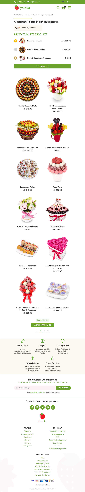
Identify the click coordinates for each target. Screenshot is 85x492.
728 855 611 (19, 2)
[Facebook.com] (32, 407)
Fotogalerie (27, 446)
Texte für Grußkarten (42, 472)
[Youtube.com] (48, 407)
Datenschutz (57, 443)
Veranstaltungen (39, 15)
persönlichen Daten (37, 392)
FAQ (57, 437)
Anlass (27, 15)
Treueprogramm (57, 434)
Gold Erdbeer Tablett (36, 49)
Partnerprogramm (42, 463)
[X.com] (42, 407)
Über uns (27, 431)
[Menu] (69, 8)
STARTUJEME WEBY (47, 489)
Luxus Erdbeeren (34, 41)
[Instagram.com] (37, 407)
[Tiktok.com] (53, 407)
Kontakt (27, 443)
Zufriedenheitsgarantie (57, 449)
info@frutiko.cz (33, 2)
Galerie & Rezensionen (42, 469)
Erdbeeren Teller (27, 187)
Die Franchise (42, 461)
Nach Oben (42, 320)
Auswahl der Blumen (43, 475)
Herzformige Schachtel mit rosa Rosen (57, 267)
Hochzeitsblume (58, 226)
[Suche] (58, 8)
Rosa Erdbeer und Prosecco (39, 58)
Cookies (58, 446)
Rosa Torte (57, 187)
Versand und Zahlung (57, 431)
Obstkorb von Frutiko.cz (27, 148)
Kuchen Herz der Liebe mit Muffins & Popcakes (27, 308)
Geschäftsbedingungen (57, 440)
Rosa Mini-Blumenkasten (27, 226)
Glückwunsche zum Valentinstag (57, 107)
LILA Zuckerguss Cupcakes (57, 307)
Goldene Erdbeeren (27, 266)
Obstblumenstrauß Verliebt (58, 148)
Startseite (18, 15)
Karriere (27, 440)
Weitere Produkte (42, 325)
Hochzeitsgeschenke (25, 28)
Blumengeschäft (27, 434)
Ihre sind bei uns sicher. (43, 392)
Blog (42, 458)
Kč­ (68, 2)
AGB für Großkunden (42, 466)
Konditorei (27, 437)
